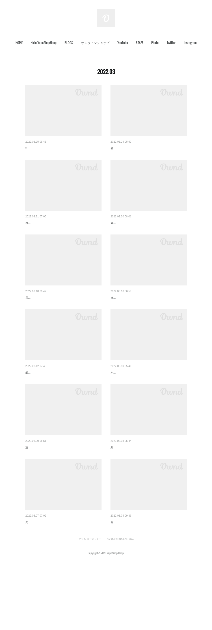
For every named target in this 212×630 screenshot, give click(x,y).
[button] (19, 42)
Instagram (190, 42)
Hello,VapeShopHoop (43, 42)
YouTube (122, 42)
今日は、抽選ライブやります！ (132, 234)
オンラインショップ (95, 42)
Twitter (171, 42)
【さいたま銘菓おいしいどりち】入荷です (140, 321)
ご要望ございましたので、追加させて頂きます (143, 494)
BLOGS (69, 42)
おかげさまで (119, 580)
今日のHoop (33, 407)
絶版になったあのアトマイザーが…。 (52, 321)
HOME (19, 42)
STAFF (139, 42)
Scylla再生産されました (42, 148)
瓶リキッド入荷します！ (42, 234)
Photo (155, 42)
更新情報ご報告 (121, 148)
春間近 (30, 494)
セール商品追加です (39, 580)
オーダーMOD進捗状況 (126, 407)
